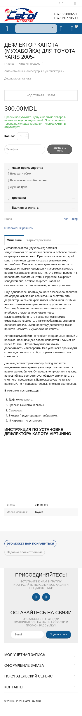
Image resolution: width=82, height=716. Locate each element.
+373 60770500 (65, 18)
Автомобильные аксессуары (23, 71)
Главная (9, 63)
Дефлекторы (53, 71)
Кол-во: (9, 136)
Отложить (11, 228)
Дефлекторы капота (17, 78)
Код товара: (36, 95)
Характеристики (38, 240)
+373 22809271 (65, 14)
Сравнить (26, 228)
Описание (14, 240)
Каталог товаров (29, 63)
